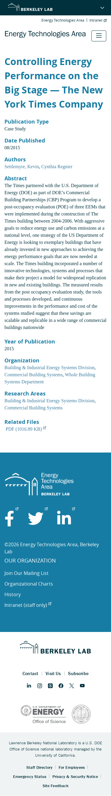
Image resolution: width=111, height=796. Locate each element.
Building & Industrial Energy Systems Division (49, 367)
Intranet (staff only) (27, 605)
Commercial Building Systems (33, 374)
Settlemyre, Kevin (21, 166)
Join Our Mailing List (26, 573)
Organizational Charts (28, 584)
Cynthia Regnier (56, 166)
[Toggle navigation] (98, 35)
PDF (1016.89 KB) (26, 429)
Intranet (98, 20)
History (12, 594)
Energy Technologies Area (62, 20)
